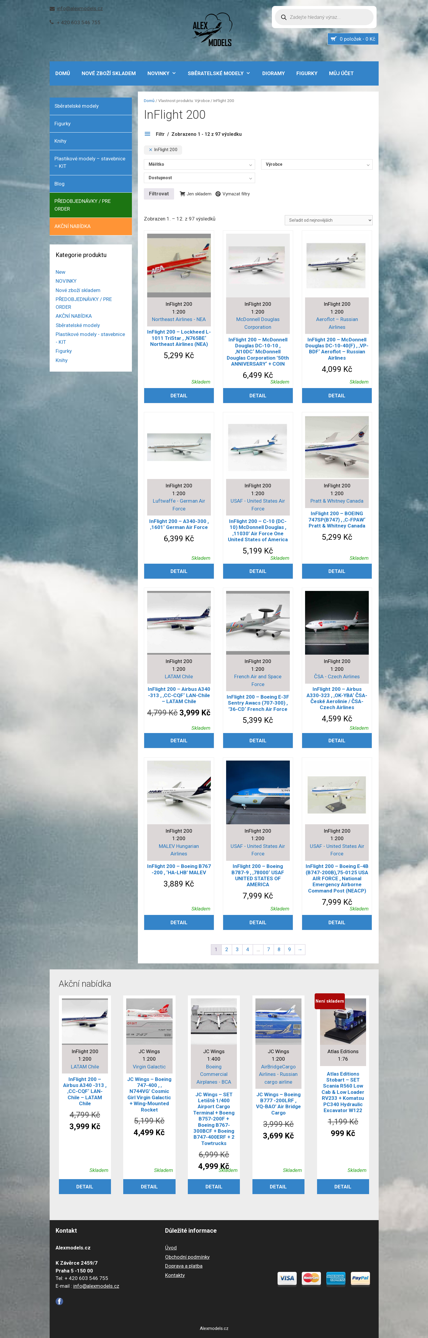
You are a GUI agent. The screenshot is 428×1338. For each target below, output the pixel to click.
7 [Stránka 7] (268, 949)
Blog (59, 184)
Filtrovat (159, 194)
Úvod (171, 1248)
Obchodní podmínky (187, 1257)
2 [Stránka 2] (226, 949)
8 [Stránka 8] (279, 949)
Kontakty (175, 1275)
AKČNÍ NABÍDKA (72, 226)
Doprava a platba (183, 1266)
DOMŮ (62, 73)
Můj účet (341, 73)
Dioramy (273, 73)
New (61, 272)
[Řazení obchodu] (329, 220)
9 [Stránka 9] (289, 949)
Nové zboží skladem (109, 73)
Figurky (306, 73)
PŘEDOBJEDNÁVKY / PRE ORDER (82, 205)
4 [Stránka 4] (247, 949)
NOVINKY (164, 73)
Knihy (60, 141)
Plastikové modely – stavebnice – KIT (89, 162)
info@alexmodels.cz (80, 8)
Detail (179, 396)
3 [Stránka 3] (237, 949)
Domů (149, 100)
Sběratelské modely (222, 73)
